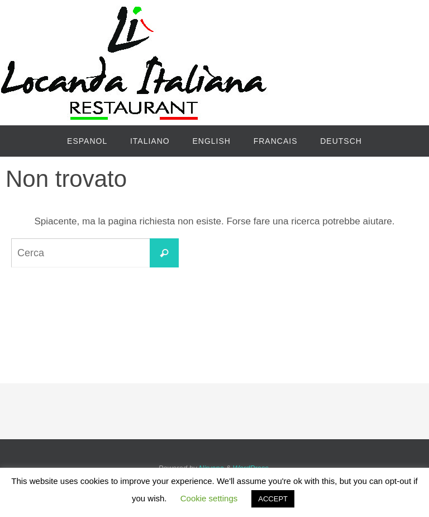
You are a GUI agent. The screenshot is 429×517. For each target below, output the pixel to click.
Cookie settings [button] (209, 498)
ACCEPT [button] (273, 499)
